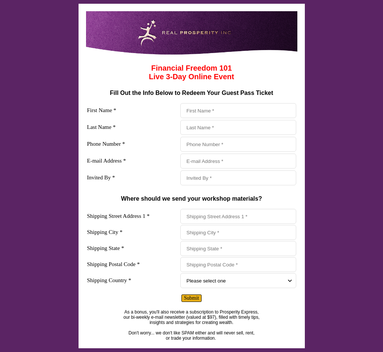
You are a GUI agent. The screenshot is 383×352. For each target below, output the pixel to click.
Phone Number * (106, 144)
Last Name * (101, 127)
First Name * (101, 110)
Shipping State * (105, 248)
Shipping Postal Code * (113, 264)
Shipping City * (105, 232)
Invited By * (101, 177)
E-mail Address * (106, 161)
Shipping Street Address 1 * (118, 216)
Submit (191, 298)
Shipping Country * (109, 280)
